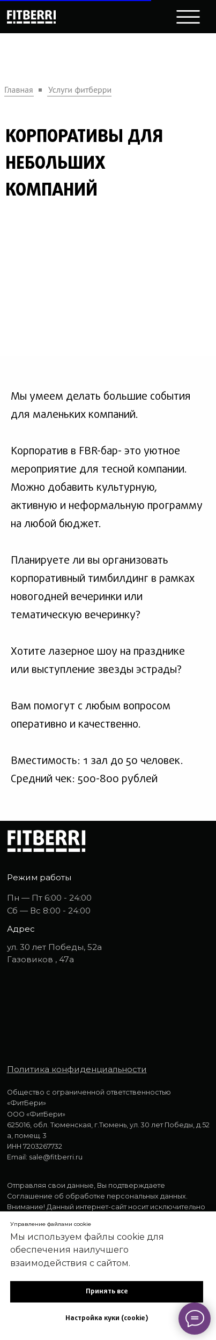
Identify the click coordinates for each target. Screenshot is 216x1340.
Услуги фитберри (79, 89)
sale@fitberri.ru (56, 1157)
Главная (18, 89)
